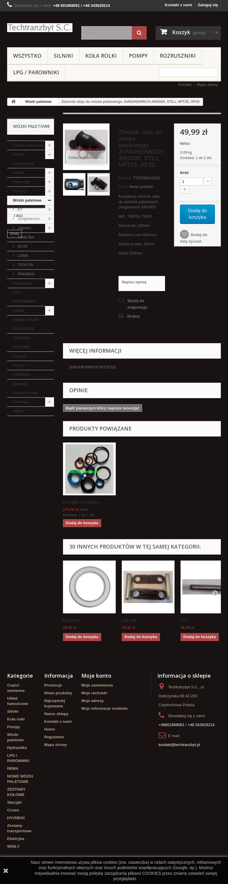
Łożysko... (73, 620)
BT (20, 209)
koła (14, 492)
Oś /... (186, 620)
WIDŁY (19, 411)
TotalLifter (25, 237)
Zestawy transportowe (25, 388)
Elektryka (21, 402)
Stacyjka (18, 483)
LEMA (22, 255)
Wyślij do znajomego (137, 304)
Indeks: (125, 178)
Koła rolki (101, 55)
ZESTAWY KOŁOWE (22, 342)
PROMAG (26, 274)
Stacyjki (20, 356)
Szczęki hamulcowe (28, 501)
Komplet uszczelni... (82, 502)
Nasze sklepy (56, 714)
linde (14, 452)
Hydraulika (22, 283)
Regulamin (54, 737)
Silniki (63, 55)
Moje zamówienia (97, 685)
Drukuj (133, 316)
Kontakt (184, 84)
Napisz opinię (134, 282)
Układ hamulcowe (23, 159)
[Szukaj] (139, 33)
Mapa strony (207, 84)
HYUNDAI (21, 374)
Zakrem (24, 228)
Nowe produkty (58, 693)
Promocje (53, 685)
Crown (19, 365)
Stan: (123, 186)
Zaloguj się (208, 5)
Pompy (138, 55)
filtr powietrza (35, 474)
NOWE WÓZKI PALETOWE (26, 324)
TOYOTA (25, 265)
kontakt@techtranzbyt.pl (179, 744)
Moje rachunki (94, 693)
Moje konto (96, 675)
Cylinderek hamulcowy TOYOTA (29, 512)
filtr (13, 474)
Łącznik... (131, 620)
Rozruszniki (178, 55)
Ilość (184, 172)
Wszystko (27, 55)
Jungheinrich (28, 218)
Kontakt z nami (178, 5)
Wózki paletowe (38, 102)
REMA (18, 310)
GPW (29, 492)
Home (49, 729)
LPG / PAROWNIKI (36, 72)
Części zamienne (28, 145)
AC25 (22, 246)
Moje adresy (92, 700)
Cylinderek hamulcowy (20, 463)
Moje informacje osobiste (104, 708)
